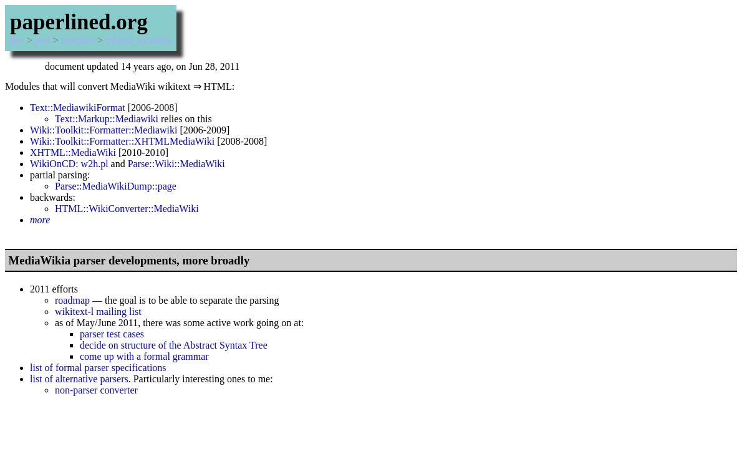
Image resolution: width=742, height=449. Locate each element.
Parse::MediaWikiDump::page (115, 186)
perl (43, 40)
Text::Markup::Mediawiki (106, 118)
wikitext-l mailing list (98, 311)
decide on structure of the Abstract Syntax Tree (173, 345)
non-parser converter (96, 390)
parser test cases (112, 334)
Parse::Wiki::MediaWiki (176, 163)
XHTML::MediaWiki (73, 152)
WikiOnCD (52, 163)
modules (78, 40)
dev (17, 40)
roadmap (72, 300)
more (40, 220)
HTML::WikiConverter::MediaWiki (127, 208)
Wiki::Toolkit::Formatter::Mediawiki (103, 130)
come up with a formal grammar (144, 356)
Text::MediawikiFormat (77, 107)
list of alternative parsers (79, 379)
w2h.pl (94, 163)
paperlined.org (79, 22)
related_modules (138, 40)
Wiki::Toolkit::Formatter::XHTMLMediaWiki (122, 141)
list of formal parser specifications (98, 367)
